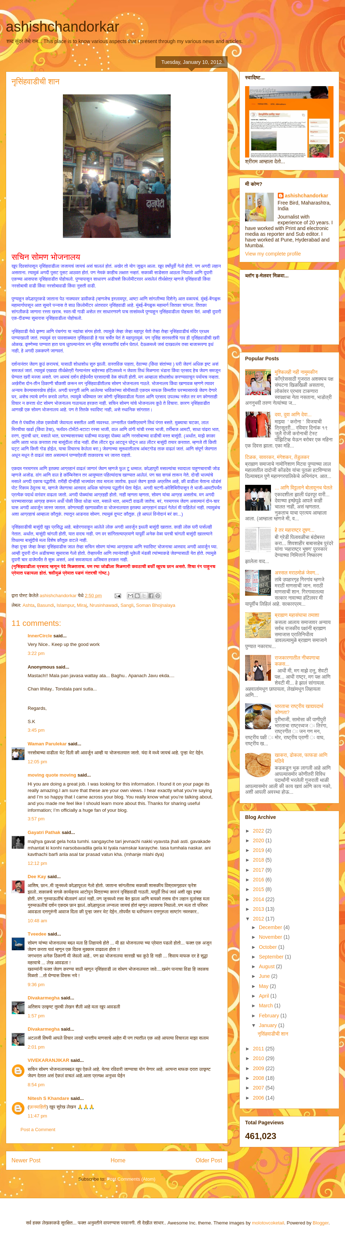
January (268, 1025)
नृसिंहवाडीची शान (273, 1034)
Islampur (65, 605)
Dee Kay (37, 876)
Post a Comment (37, 1129)
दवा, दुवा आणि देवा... (293, 414)
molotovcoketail (268, 1223)
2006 (259, 1098)
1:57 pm (36, 1015)
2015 (259, 889)
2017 (259, 870)
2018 (259, 860)
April (264, 996)
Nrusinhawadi (103, 605)
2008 (259, 1078)
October (268, 947)
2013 (259, 909)
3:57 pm (36, 818)
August (267, 966)
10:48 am (37, 920)
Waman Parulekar (47, 743)
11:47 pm (37, 1116)
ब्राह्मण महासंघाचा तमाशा (297, 615)
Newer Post (26, 1160)
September (272, 957)
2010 (259, 1058)
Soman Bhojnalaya (155, 605)
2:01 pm (36, 1047)
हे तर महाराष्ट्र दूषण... (294, 530)
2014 (259, 899)
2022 (259, 831)
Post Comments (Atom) (131, 1179)
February (269, 1015)
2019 (259, 850)
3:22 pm (36, 653)
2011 (259, 1048)
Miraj (82, 605)
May (264, 986)
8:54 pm (36, 1084)
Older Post (209, 1160)
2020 (259, 840)
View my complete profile (273, 254)
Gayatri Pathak (44, 832)
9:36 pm (36, 984)
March (266, 1005)
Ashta (28, 605)
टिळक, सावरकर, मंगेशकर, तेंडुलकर (277, 457)
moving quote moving (52, 775)
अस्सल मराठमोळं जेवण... (297, 573)
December (271, 927)
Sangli (126, 605)
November (271, 937)
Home (118, 1160)
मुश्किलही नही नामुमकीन (296, 372)
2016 (259, 879)
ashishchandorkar (62, 26)
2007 (259, 1088)
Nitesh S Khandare (48, 1098)
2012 (259, 919)
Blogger (320, 1223)
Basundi (45, 605)
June (265, 976)
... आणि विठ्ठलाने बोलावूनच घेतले (303, 488)
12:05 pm (37, 761)
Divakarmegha (44, 998)
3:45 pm (36, 730)
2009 (259, 1068)
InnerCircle (40, 635)
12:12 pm (37, 863)
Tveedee (37, 934)
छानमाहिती (37, 1107)
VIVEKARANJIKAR (48, 1060)
